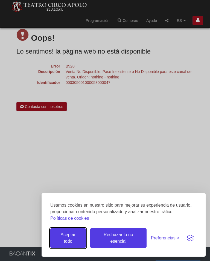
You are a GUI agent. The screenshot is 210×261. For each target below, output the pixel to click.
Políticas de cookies (69, 218)
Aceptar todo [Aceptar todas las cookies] (67, 238)
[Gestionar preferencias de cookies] (165, 238)
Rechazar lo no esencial (118, 238)
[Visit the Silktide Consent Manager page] (190, 238)
